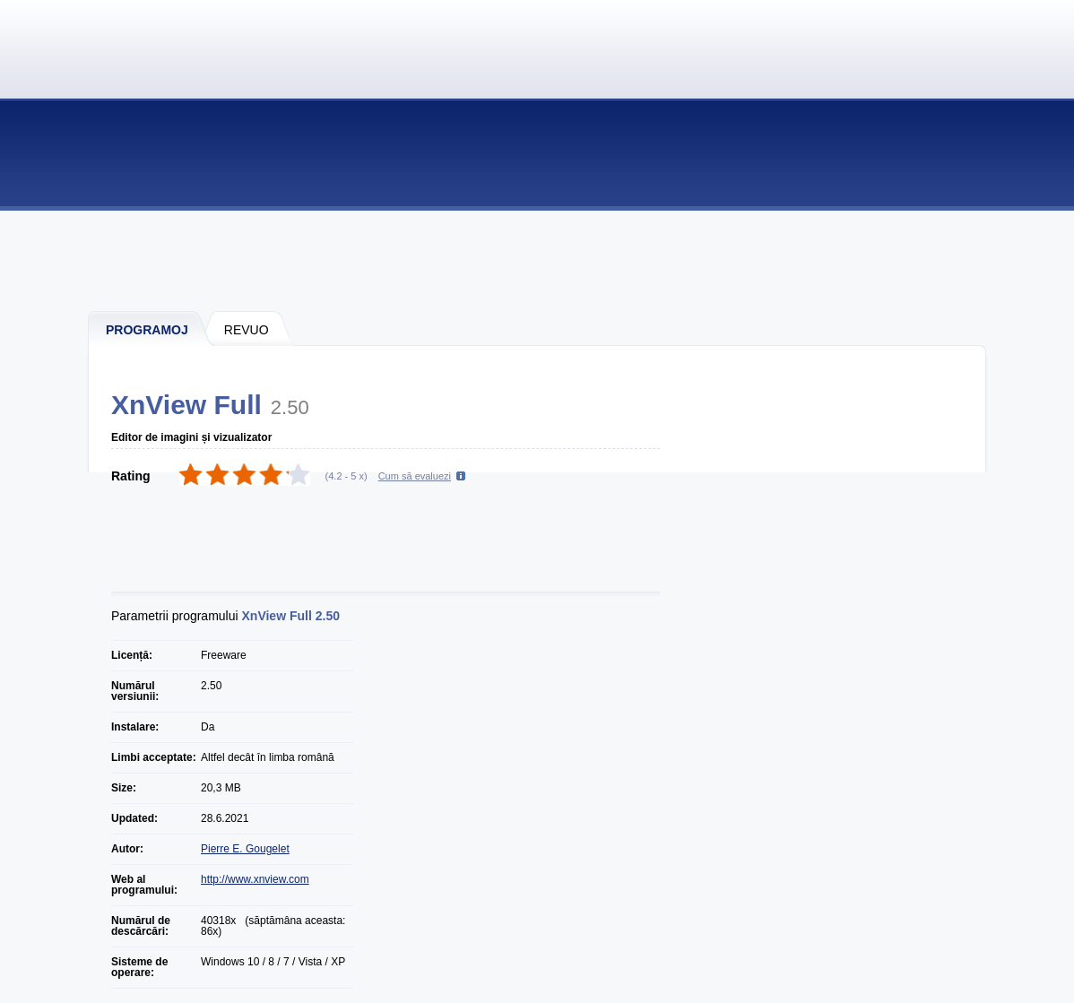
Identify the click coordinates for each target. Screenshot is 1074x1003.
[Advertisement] (538, 260)
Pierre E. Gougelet (245, 849)
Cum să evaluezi (414, 476)
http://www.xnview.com (255, 879)
